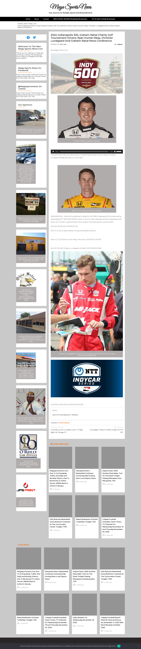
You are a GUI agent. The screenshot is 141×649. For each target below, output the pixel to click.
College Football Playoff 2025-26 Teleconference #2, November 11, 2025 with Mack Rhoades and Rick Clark (112, 622)
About (36, 19)
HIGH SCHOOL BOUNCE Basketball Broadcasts (70, 19)
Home (28, 19)
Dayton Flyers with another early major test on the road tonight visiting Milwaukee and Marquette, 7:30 (112, 476)
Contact (46, 19)
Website (75, 415)
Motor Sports (64, 423)
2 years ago (62, 44)
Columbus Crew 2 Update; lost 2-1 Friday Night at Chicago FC (69, 429)
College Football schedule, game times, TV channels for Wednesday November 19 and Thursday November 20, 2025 (56, 622)
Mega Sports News (70, 7)
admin (119, 44)
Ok (119, 646)
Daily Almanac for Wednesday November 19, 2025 (83, 620)
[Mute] (115, 152)
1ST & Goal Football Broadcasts (103, 19)
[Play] (53, 152)
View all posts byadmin (61, 415)
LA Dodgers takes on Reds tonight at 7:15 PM (105, 429)
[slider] (84, 151)
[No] (139, 646)
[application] (87, 152)
